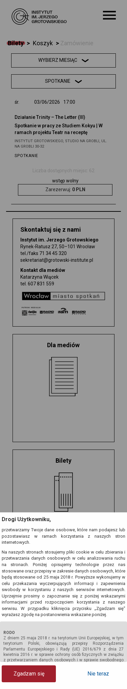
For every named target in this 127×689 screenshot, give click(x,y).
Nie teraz (98, 673)
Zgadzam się (29, 673)
